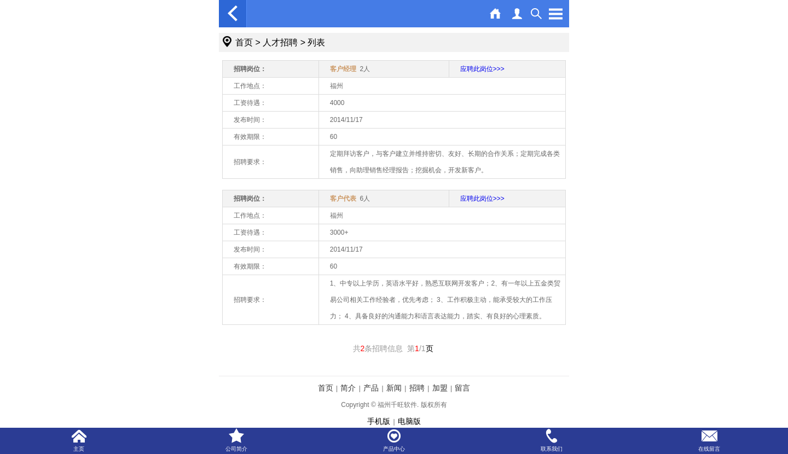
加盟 (440, 387)
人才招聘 (280, 42)
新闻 (394, 387)
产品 (371, 387)
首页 (244, 42)
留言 (462, 387)
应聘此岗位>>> (482, 69)
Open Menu (555, 13)
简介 (348, 387)
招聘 (417, 387)
